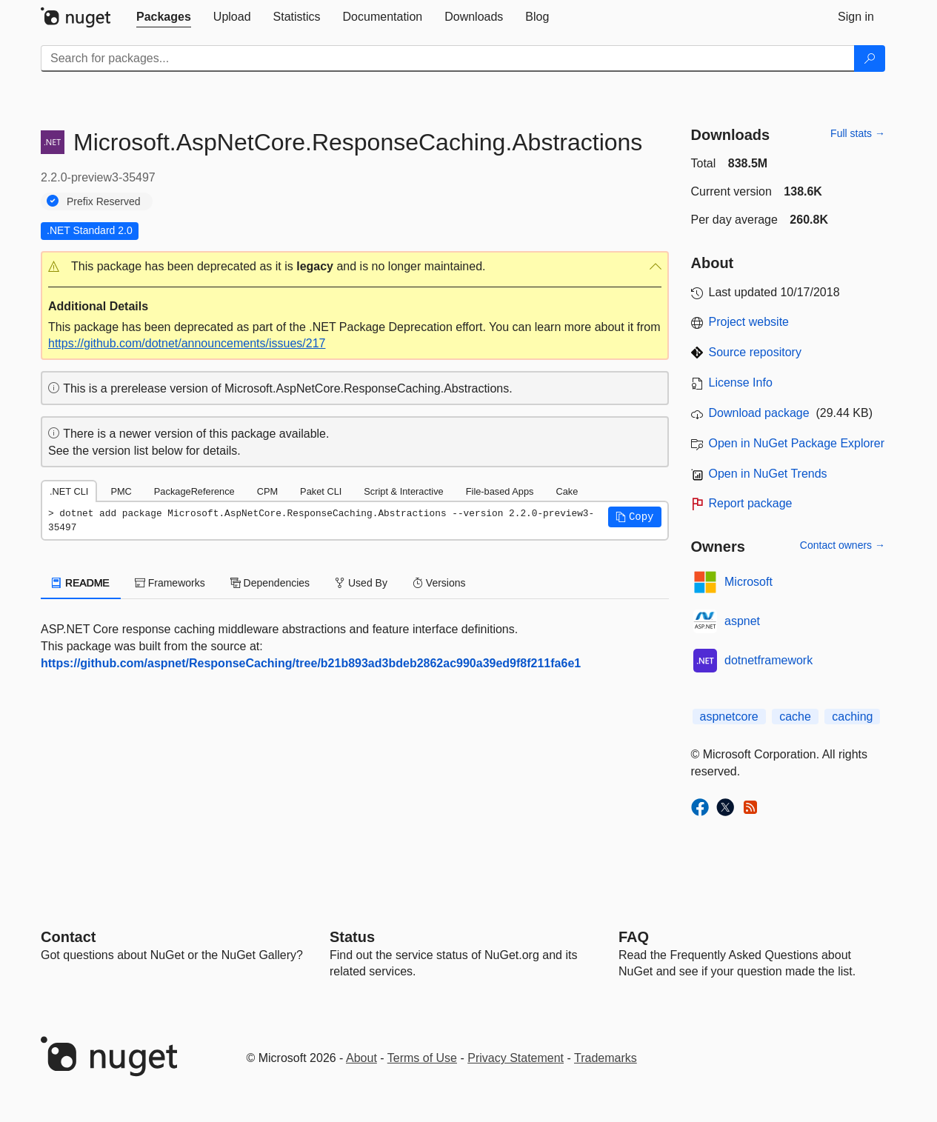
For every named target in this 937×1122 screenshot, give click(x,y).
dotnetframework (768, 660)
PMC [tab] (120, 491)
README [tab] (81, 582)
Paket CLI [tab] (320, 491)
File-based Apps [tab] (500, 491)
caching (852, 716)
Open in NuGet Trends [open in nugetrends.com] (768, 473)
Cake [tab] (567, 491)
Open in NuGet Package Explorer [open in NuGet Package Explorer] (796, 443)
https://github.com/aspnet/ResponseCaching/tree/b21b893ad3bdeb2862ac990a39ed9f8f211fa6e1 (311, 663)
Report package (751, 503)
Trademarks (605, 1058)
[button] (354, 267)
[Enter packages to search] (448, 58)
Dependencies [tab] (270, 582)
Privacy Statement (515, 1058)
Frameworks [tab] (170, 582)
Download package (759, 413)
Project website (749, 321)
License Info (741, 382)
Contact (68, 937)
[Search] (869, 58)
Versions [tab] (439, 582)
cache (795, 716)
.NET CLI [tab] (69, 491)
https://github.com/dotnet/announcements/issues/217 (186, 343)
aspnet (742, 621)
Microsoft (748, 581)
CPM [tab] (267, 491)
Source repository (755, 352)
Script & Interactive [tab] (403, 491)
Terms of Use (422, 1058)
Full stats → (857, 133)
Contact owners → (842, 545)
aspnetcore (729, 716)
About (361, 1058)
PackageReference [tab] (194, 491)
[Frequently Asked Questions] (633, 937)
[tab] (163, 17)
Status (352, 937)
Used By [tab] (361, 582)
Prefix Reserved (104, 201)
